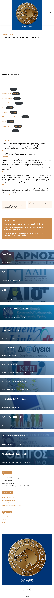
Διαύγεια (4, 519)
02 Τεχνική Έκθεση (6, 93)
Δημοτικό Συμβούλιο (8, 500)
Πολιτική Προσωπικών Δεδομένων (13, 505)
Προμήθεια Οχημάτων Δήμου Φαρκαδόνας (18, 154)
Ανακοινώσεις (6, 517)
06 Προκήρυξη (5, 112)
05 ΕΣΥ (3, 107)
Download (13, 89)
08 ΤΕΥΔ (4, 121)
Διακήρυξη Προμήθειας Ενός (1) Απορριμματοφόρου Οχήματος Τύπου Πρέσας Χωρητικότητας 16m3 (39, 205)
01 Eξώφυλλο (5, 89)
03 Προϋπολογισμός (7, 98)
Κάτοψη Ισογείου (6, 131)
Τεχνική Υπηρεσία (7, 34)
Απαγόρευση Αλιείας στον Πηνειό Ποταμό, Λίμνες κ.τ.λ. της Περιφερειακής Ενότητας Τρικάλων (23, 234)
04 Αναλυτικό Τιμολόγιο (8, 103)
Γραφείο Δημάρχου (8, 497)
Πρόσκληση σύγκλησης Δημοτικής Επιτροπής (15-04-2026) (23, 224)
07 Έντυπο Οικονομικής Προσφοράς (11, 117)
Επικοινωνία (7, 473)
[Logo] (27, 559)
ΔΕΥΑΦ (4, 522)
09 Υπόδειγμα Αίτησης (7, 126)
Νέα (3, 150)
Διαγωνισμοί (6, 156)
